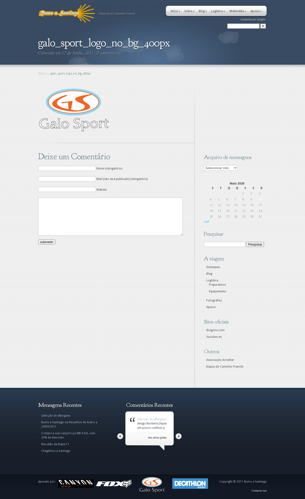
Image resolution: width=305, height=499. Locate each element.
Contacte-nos (259, 490)
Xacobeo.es (214, 337)
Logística (218, 11)
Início (175, 11)
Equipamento (217, 291)
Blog (203, 11)
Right (179, 436)
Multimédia (237, 11)
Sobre (189, 11)
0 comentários (109, 53)
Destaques (213, 267)
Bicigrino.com (215, 330)
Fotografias (214, 300)
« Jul (206, 221)
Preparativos (217, 284)
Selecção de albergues (55, 415)
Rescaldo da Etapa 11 (55, 444)
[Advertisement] (233, 117)
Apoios (256, 11)
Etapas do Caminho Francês (224, 366)
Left (120, 436)
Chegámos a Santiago (56, 451)
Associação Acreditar (220, 360)
